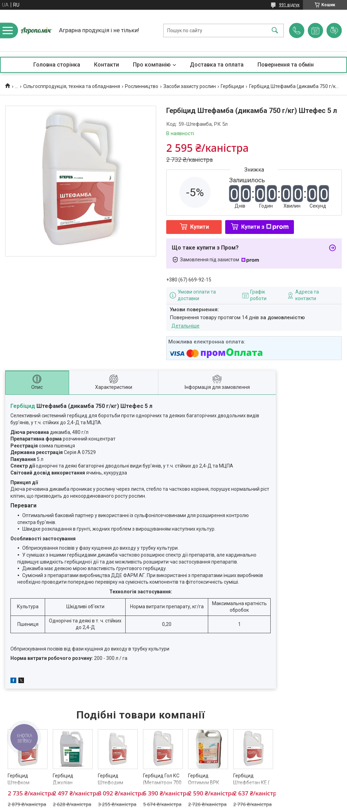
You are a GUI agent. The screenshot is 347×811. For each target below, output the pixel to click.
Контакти (106, 64)
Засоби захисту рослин (189, 86)
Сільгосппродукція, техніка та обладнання (71, 86)
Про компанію (152, 64)
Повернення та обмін (285, 64)
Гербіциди (232, 86)
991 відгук (289, 4)
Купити (199, 227)
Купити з (265, 227)
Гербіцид (22, 406)
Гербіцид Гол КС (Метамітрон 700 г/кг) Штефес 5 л (162, 782)
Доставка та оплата (217, 64)
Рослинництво (141, 86)
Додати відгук (334, 30)
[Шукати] (274, 30)
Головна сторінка (56, 64)
